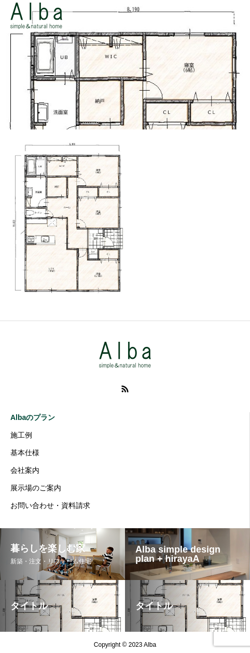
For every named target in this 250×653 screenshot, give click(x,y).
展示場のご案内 (35, 488)
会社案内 (24, 470)
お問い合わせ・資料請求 (50, 505)
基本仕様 (24, 452)
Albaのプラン (32, 417)
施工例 (21, 435)
